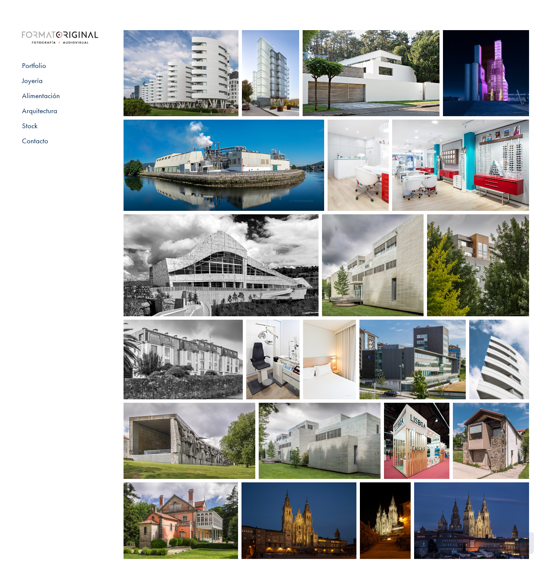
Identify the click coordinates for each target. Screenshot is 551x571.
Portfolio (34, 65)
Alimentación (41, 95)
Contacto (35, 140)
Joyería (32, 80)
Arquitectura (39, 110)
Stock (29, 125)
